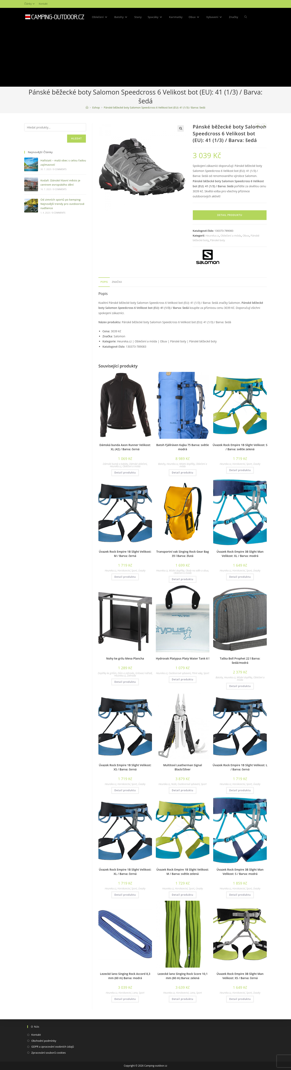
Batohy (162, 464)
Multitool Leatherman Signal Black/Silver (182, 767)
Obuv (245, 235)
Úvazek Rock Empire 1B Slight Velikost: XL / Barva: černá (125, 872)
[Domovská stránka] (87, 107)
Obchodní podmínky (43, 1041)
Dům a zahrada (126, 673)
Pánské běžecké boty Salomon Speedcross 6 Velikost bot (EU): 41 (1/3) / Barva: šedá (154, 107)
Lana (135, 992)
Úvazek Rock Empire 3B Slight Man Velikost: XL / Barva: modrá (240, 554)
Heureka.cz (212, 235)
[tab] (104, 282)
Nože (173, 784)
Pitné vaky (197, 673)
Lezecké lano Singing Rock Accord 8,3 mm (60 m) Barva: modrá (125, 976)
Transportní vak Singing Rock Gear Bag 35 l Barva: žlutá (182, 554)
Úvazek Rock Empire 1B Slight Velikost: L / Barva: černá (240, 767)
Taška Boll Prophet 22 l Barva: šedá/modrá (240, 661)
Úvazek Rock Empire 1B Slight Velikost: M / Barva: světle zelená (182, 872)
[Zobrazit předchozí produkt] (257, 126)
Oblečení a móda (230, 235)
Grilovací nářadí (143, 673)
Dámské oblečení (138, 464)
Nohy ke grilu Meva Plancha (125, 658)
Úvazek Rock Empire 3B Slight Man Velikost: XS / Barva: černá (240, 976)
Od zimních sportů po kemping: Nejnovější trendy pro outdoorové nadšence (62, 204)
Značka (117, 282)
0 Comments (59, 169)
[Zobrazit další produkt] (264, 126)
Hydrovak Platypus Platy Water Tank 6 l (182, 658)
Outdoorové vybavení (180, 673)
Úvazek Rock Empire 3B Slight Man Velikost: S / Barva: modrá (240, 872)
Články (30, 3)
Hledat (76, 138)
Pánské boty (217, 240)
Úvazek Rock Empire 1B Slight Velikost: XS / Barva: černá (125, 767)
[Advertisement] (145, 56)
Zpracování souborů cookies (48, 1052)
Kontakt (43, 3)
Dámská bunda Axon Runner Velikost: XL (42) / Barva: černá (125, 447)
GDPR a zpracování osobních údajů (52, 1046)
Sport (249, 464)
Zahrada (131, 675)
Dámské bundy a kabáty (115, 464)
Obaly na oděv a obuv (197, 570)
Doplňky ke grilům (107, 673)
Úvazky (256, 464)
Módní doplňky (187, 464)
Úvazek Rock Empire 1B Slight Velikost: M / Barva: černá (125, 554)
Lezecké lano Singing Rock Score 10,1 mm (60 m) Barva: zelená (183, 976)
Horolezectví (238, 464)
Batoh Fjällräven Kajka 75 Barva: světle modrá (182, 447)
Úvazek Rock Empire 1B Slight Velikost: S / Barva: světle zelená (240, 447)
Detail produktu (229, 215)
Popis (104, 282)
